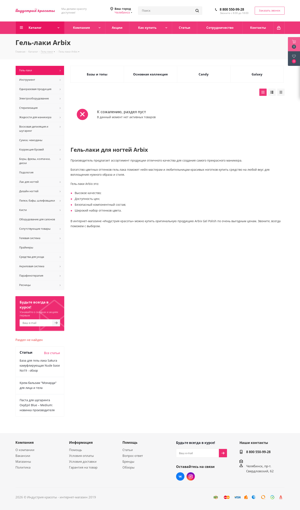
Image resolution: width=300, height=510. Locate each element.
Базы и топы (97, 74)
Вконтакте (180, 476)
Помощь (75, 450)
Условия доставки (83, 461)
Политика (22, 467)
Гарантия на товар (83, 467)
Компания (24, 442)
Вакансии (22, 456)
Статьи (127, 450)
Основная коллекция (150, 74)
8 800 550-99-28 (232, 9)
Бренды (128, 461)
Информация (81, 442)
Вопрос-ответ (132, 456)
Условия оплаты (81, 456)
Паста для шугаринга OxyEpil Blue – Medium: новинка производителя (37, 405)
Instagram (191, 476)
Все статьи (52, 353)
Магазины (23, 461)
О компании (24, 450)
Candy (204, 74)
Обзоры (128, 467)
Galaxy (257, 74)
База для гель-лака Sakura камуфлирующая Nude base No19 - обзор (40, 365)
